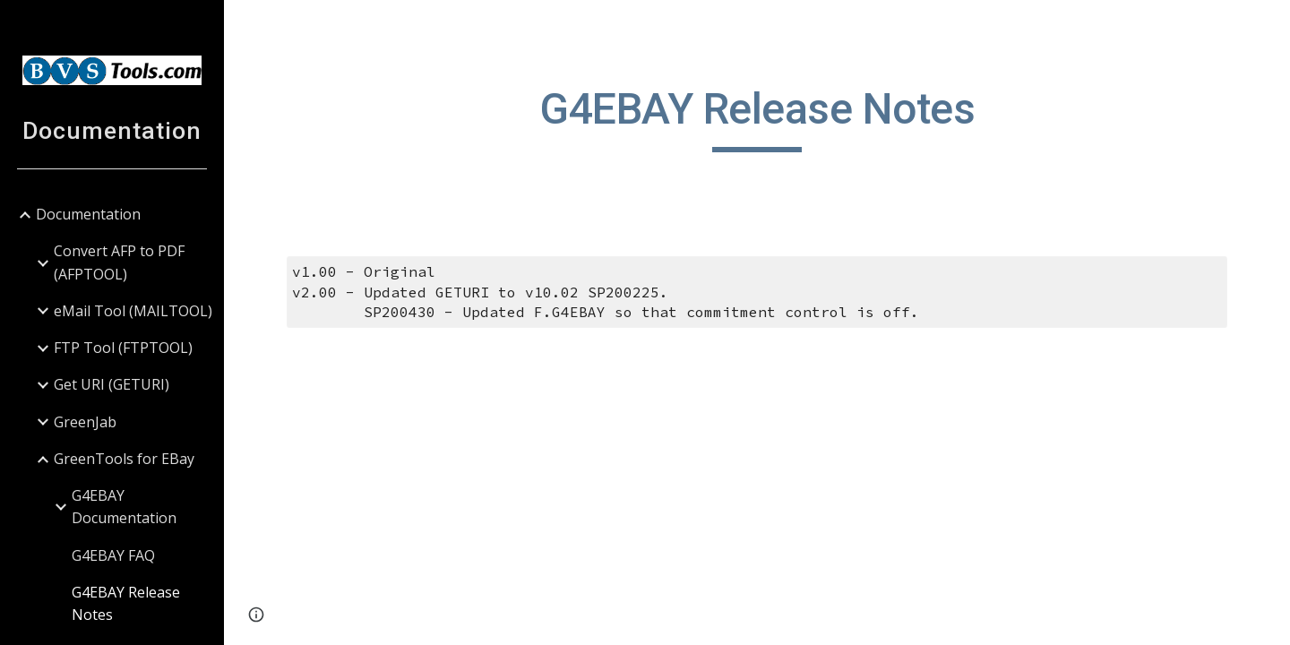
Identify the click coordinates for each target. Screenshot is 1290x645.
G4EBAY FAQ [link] (113, 555)
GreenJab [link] (85, 422)
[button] (1268, 25)
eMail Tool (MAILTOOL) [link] (133, 311)
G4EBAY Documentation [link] (124, 507)
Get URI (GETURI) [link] (111, 384)
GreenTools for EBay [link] (124, 459)
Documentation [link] (88, 214)
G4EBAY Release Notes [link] (126, 603)
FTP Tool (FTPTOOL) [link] (123, 347)
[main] (757, 117)
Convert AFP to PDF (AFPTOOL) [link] (119, 262)
